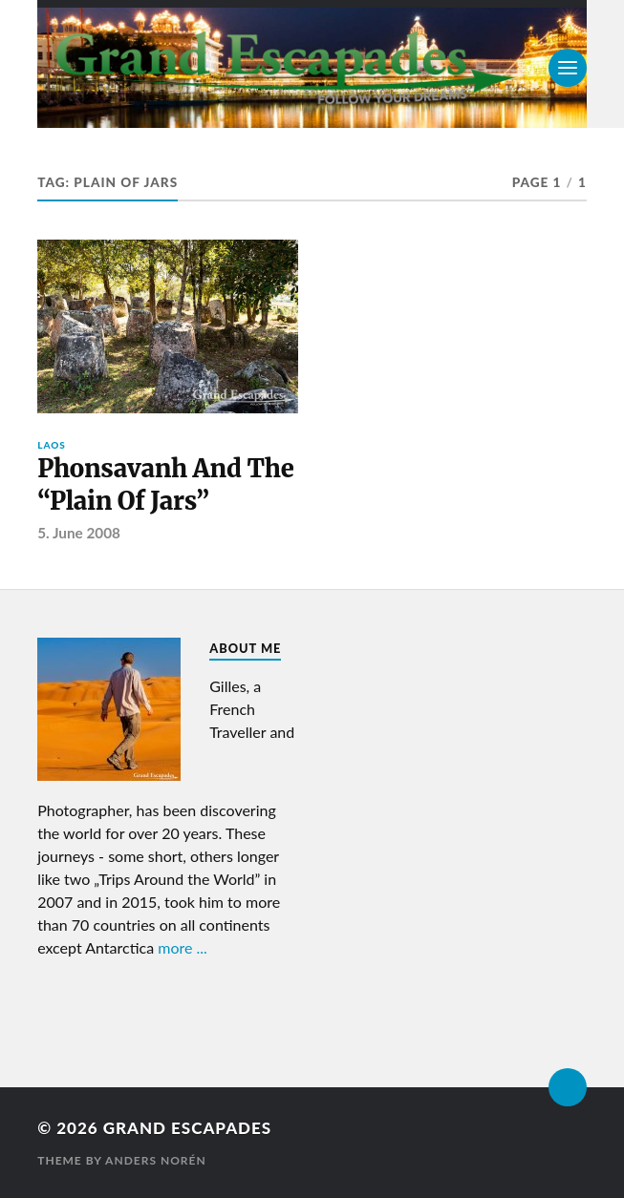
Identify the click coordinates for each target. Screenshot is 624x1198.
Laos (51, 445)
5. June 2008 (78, 532)
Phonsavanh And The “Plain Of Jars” (165, 484)
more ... (182, 947)
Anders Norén (155, 1160)
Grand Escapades (187, 1128)
